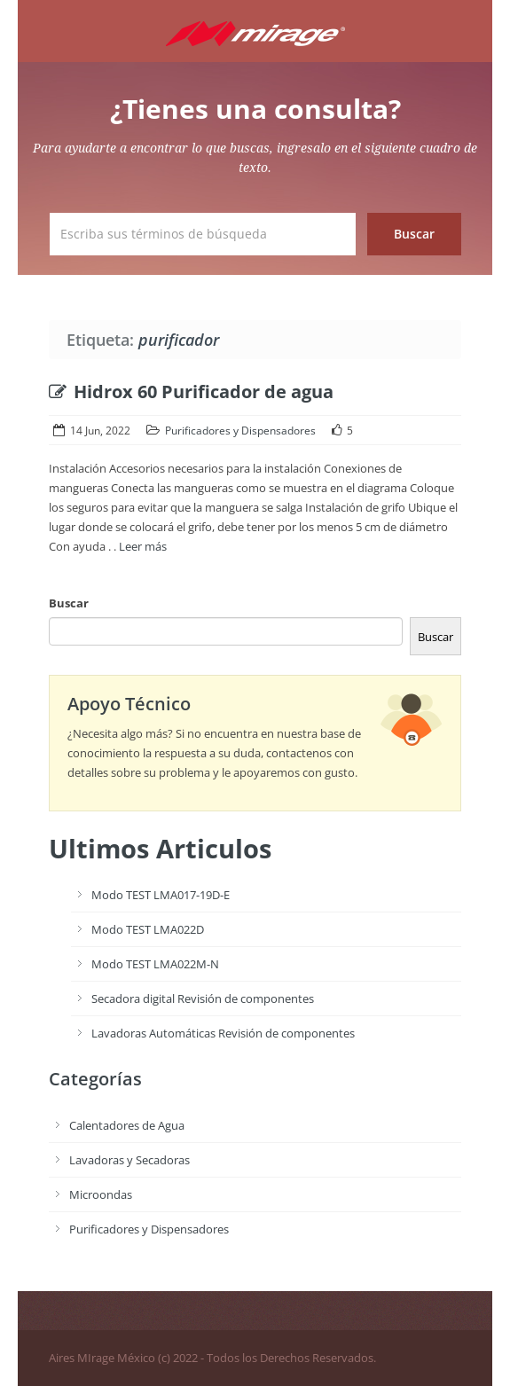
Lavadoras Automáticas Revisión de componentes (223, 1033)
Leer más (143, 546)
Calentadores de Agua (126, 1125)
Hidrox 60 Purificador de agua (191, 391)
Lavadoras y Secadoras (129, 1160)
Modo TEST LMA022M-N (155, 964)
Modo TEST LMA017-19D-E (160, 895)
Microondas (100, 1194)
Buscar (69, 603)
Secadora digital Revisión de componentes (202, 998)
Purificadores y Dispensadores (240, 430)
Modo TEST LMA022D (147, 929)
